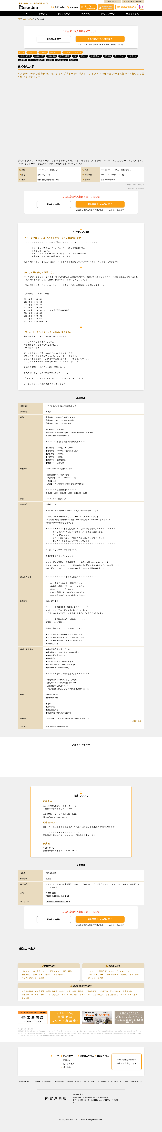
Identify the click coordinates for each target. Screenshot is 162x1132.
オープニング (85, 995)
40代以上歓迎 (64, 992)
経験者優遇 (39, 992)
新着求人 (43, 14)
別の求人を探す (53, 39)
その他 (41, 978)
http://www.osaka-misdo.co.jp (58, 902)
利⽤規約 (78, 1084)
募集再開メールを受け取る (100, 39)
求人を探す (71, 7)
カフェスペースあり (129, 995)
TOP (25, 14)
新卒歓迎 (25, 999)
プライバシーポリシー (91, 1084)
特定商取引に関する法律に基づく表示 (114, 1084)
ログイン (88, 7)
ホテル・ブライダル (117, 972)
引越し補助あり (112, 995)
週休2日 (65, 995)
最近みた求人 (132, 14)
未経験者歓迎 (27, 992)
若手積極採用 (51, 992)
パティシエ (26, 972)
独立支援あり (54, 995)
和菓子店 (124, 975)
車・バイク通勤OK (39, 995)
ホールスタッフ (45, 975)
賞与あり (81, 992)
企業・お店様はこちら (126, 1063)
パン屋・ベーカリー (94, 975)
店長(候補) (67, 972)
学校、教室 (134, 975)
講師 (35, 975)
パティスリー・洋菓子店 (96, 972)
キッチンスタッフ (29, 978)
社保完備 (104, 992)
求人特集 (85, 14)
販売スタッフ (55, 972)
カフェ (130, 972)
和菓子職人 (26, 975)
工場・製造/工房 (111, 975)
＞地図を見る (136, 721)
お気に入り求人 (108, 14)
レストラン (91, 978)
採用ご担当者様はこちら (126, 7)
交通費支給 (127, 992)
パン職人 (36, 972)
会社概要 (70, 1084)
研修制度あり (92, 992)
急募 (74, 992)
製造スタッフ (59, 975)
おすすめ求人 (64, 14)
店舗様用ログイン (136, 1084)
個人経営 (74, 995)
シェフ (45, 972)
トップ (56, 1057)
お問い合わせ (57, 7)
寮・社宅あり (115, 992)
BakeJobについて (113, 1)
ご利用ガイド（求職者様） (133, 1)
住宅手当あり (98, 995)
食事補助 (25, 995)
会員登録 (106, 7)
